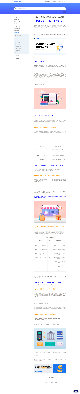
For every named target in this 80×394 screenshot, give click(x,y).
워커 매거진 (60, 11)
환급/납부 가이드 (53, 11)
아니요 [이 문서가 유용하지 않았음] (51, 379)
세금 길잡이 (16, 32)
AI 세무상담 (16, 58)
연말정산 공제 (17, 44)
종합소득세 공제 (18, 37)
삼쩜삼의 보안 (54, 1)
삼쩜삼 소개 (22, 11)
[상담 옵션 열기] (76, 391)
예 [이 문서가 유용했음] (47, 379)
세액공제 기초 (18, 48)
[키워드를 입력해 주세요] (40, 8)
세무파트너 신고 (45, 11)
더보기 (16, 52)
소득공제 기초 (18, 46)
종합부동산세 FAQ (37, 11)
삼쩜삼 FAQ (18, 50)
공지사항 (16, 11)
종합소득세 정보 (18, 40)
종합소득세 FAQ (29, 11)
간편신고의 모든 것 (62, 1)
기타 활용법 (16, 55)
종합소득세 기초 (18, 35)
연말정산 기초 (17, 42)
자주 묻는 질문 (47, 1)
